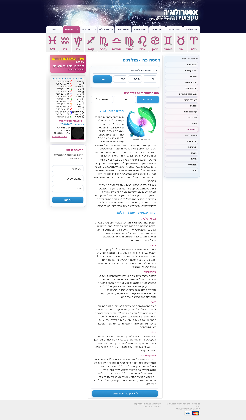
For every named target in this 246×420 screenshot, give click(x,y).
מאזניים (116, 43)
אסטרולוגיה (192, 29)
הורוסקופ (192, 147)
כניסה (54, 29)
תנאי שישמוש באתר (184, 409)
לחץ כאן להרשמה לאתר (125, 393)
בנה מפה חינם (88, 29)
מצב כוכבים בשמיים (188, 94)
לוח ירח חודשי (190, 100)
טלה (193, 43)
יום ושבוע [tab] (147, 99)
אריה (142, 43)
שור (181, 43)
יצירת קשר (192, 117)
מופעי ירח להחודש (59, 137)
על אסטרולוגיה (105, 29)
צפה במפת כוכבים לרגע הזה (70, 121)
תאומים (168, 43)
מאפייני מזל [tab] (101, 99)
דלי (65, 43)
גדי (78, 43)
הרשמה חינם (71, 29)
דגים (52, 43)
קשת (91, 43)
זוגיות (194, 170)
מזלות (194, 159)
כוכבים (194, 153)
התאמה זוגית (123, 29)
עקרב (103, 43)
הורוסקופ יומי (174, 29)
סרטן (155, 43)
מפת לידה (157, 29)
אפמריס (193, 106)
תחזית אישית (140, 29)
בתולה (129, 43)
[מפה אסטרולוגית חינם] (68, 64)
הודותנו (197, 409)
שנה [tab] (125, 99)
